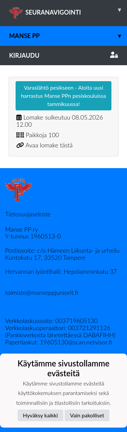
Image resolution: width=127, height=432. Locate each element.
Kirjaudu (63, 55)
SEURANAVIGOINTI (68, 10)
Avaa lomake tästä (48, 145)
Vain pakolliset (87, 415)
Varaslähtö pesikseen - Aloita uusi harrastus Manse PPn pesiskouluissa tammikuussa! (63, 95)
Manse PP (68, 36)
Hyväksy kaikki (40, 415)
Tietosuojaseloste (27, 214)
